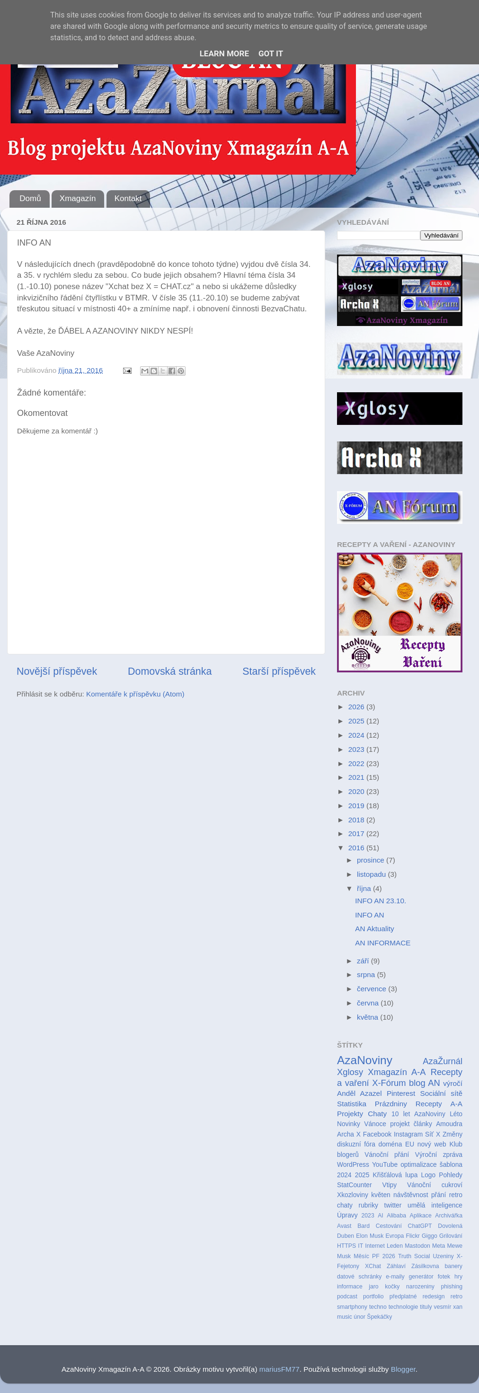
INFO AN (369, 915)
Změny (452, 1134)
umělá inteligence (435, 1205)
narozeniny (420, 1286)
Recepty (429, 1104)
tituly (426, 1307)
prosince (371, 860)
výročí (452, 1083)
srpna (367, 974)
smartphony (352, 1307)
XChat (373, 1266)
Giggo (429, 1236)
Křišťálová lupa (395, 1175)
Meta (438, 1246)
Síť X (432, 1134)
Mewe (454, 1246)
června (369, 1003)
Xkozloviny (352, 1195)
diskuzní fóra (356, 1144)
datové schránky (359, 1276)
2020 (357, 791)
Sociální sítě (441, 1093)
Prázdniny (391, 1104)
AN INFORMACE (382, 943)
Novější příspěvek (57, 671)
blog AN (424, 1083)
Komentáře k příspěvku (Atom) (135, 694)
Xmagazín (78, 198)
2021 (357, 777)
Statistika (351, 1104)
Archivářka (448, 1215)
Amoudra (449, 1124)
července (372, 989)
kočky (392, 1286)
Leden (395, 1246)
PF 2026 (383, 1256)
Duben (345, 1236)
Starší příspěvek (279, 671)
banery (453, 1266)
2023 (357, 749)
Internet (375, 1246)
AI (380, 1215)
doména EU (397, 1144)
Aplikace (421, 1215)
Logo (428, 1175)
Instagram (408, 1134)
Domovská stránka (170, 671)
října (365, 888)
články (423, 1124)
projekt (399, 1124)
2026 (357, 707)
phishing (451, 1286)
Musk (344, 1256)
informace (350, 1286)
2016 (357, 848)
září (364, 961)
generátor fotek (430, 1276)
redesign (434, 1296)
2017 (357, 833)
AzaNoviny (364, 1060)
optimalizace (418, 1164)
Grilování (450, 1236)
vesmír (443, 1307)
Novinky (348, 1124)
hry (458, 1276)
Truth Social (414, 1256)
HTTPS (346, 1246)
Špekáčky (379, 1317)
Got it (270, 53)
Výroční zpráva (438, 1154)
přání (438, 1195)
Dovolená (450, 1226)
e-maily (395, 1276)
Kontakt (128, 198)
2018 (357, 820)
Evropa (395, 1236)
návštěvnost (410, 1195)
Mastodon (417, 1246)
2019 (357, 806)
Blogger (403, 1369)
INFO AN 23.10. (380, 901)
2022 (357, 763)
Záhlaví (396, 1266)
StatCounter (354, 1185)
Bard (363, 1226)
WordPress (353, 1164)
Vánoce (375, 1124)
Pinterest (401, 1093)
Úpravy (347, 1215)
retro (456, 1296)
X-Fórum (389, 1083)
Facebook (377, 1134)
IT (360, 1246)
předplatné (403, 1296)
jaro (373, 1286)
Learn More (224, 53)
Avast (344, 1226)
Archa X (349, 1134)
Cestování (389, 1226)
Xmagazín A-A (397, 1072)
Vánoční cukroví (434, 1185)
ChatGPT (420, 1226)
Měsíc (361, 1256)
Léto (456, 1114)
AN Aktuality (374, 929)
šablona (451, 1164)
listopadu (372, 874)
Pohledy (450, 1175)
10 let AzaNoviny (418, 1114)
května (368, 1017)
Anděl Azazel (359, 1093)
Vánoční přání (386, 1154)
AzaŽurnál (442, 1061)
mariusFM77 (279, 1369)
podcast (347, 1296)
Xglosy (350, 1072)
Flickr (413, 1236)
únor (359, 1317)
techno (378, 1307)
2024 (357, 735)
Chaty (377, 1114)
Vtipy (389, 1185)
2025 (357, 721)
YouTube (385, 1164)
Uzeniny (443, 1256)
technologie (403, 1307)
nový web (431, 1144)
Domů (30, 198)
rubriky (368, 1205)
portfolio (373, 1296)
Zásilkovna (425, 1266)
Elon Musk (369, 1236)
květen (380, 1195)
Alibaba (396, 1215)
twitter (393, 1205)
